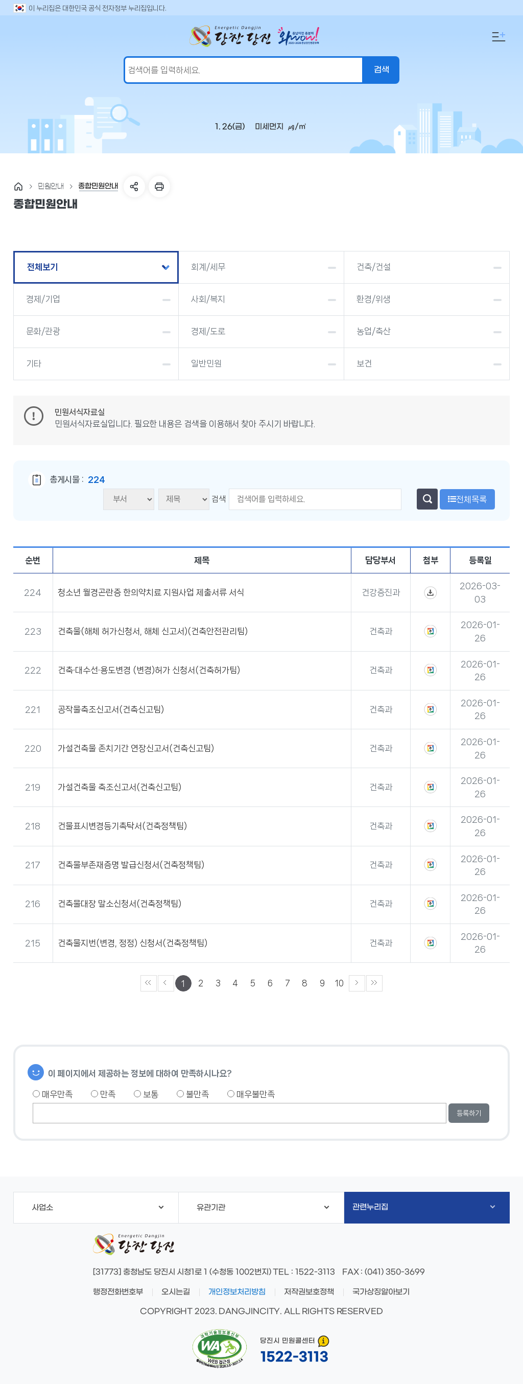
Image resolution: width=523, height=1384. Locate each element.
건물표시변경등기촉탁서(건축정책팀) (122, 826)
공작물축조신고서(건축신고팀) (111, 709)
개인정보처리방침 (237, 1292)
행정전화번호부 (118, 1292)
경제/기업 (43, 299)
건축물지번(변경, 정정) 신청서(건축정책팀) (132, 943)
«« (148, 983)
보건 (364, 363)
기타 (33, 363)
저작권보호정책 (309, 1292)
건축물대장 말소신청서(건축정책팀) (119, 903)
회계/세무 (208, 266)
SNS (134, 186)
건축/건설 (373, 266)
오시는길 (175, 1292)
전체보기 (42, 266)
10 (339, 983)
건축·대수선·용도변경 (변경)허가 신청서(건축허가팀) (149, 670)
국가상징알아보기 (381, 1292)
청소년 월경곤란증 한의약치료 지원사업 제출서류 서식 (151, 592)
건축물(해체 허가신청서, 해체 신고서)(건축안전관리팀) (153, 631)
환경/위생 (373, 299)
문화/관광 (43, 331)
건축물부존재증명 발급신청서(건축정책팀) (131, 864)
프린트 (159, 186)
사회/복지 (208, 299)
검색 (218, 499)
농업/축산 (373, 331)
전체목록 (467, 499)
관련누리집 (423, 1207)
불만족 (193, 1094)
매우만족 (53, 1094)
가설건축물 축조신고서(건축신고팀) (119, 787)
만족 (103, 1094)
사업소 (98, 1207)
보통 (146, 1094)
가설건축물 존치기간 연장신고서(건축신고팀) (136, 748)
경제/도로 (208, 331)
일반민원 (206, 363)
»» (374, 983)
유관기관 (263, 1207)
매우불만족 (251, 1094)
